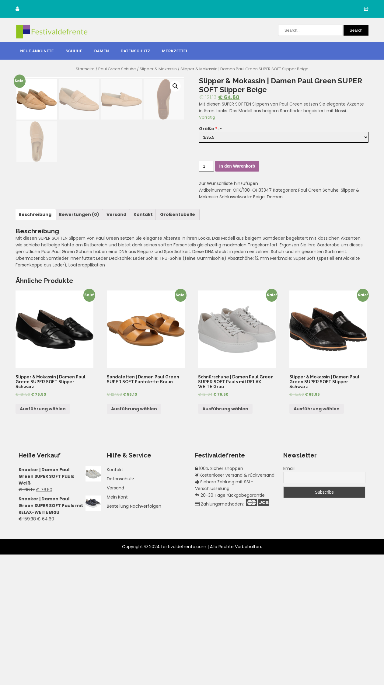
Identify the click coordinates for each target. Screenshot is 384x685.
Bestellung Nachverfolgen (134, 637)
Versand (116, 345)
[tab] (35, 344)
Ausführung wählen (43, 539)
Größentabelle (177, 345)
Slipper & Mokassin (158, 69)
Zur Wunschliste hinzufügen (228, 183)
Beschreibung (35, 345)
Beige (259, 197)
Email (289, 599)
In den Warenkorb (237, 166)
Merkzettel (175, 51)
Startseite (85, 69)
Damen (101, 51)
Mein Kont (117, 627)
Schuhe (73, 51)
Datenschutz (135, 51)
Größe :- (210, 129)
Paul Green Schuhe (117, 69)
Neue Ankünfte (37, 51)
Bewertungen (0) (79, 345)
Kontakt (143, 345)
